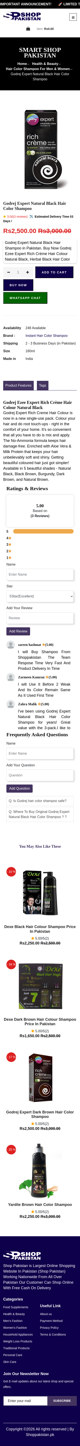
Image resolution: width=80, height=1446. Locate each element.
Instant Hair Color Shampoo (46, 335)
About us (46, 1314)
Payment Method (51, 1321)
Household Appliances (18, 1334)
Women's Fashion (15, 1327)
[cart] (28, 29)
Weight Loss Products (17, 1341)
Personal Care (12, 1355)
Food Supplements (15, 1307)
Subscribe (62, 1400)
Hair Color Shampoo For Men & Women (38, 69)
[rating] (40, 596)
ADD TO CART (54, 272)
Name (11, 564)
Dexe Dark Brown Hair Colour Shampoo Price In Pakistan (40, 1021)
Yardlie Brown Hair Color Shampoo (40, 1205)
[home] (22, 16)
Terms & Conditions (53, 1334)
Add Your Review (19, 608)
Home (22, 64)
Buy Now (18, 285)
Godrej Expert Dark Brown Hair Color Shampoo (40, 1114)
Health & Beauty (45, 64)
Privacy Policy (49, 1327)
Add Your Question (20, 765)
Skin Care (9, 1362)
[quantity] (18, 272)
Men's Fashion (13, 1321)
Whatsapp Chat (25, 298)
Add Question (19, 788)
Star (9, 586)
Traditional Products (16, 1348)
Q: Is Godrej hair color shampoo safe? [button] (37, 801)
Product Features (18, 385)
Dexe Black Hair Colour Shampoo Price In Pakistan (40, 929)
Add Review (18, 631)
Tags (42, 385)
